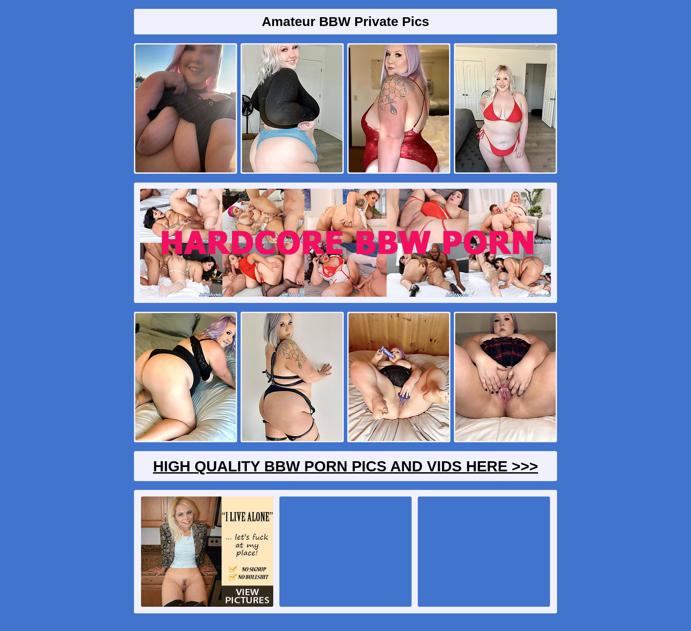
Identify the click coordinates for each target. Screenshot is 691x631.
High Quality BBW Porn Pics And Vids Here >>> (345, 466)
